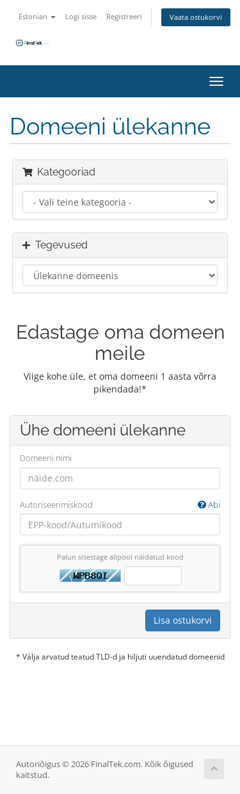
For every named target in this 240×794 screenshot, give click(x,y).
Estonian (37, 16)
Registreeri (124, 16)
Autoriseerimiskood (120, 505)
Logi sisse (81, 16)
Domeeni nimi (46, 458)
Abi (209, 504)
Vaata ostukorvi (196, 17)
